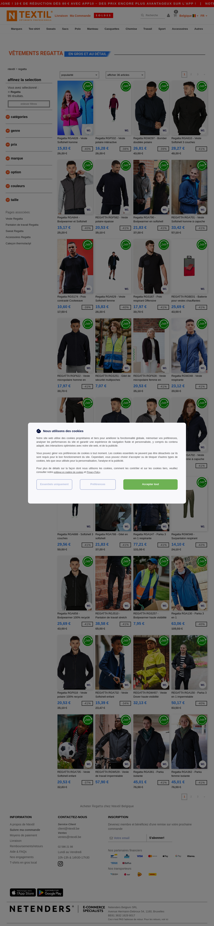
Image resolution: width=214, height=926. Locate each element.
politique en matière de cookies (71, 472)
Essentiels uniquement (54, 484)
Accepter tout (150, 484)
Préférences (97, 484)
